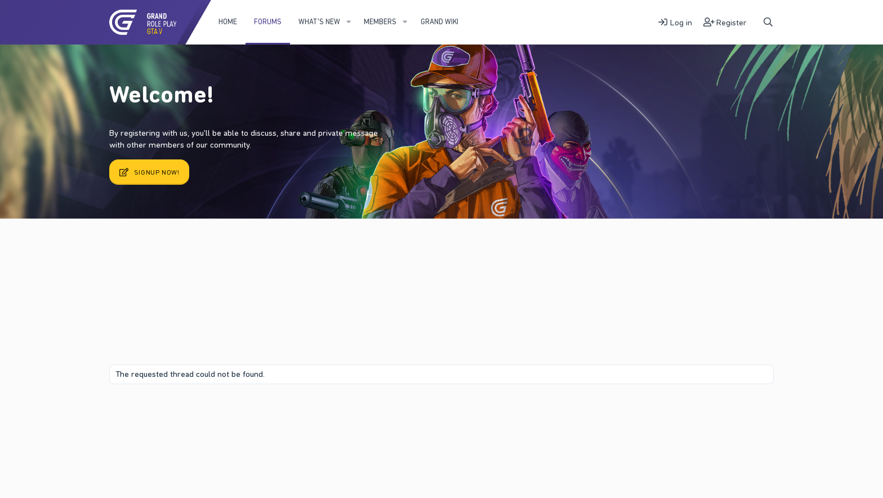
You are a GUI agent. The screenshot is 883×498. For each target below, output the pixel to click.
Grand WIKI (439, 21)
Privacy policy (265, 412)
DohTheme (756, 421)
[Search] (768, 22)
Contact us (159, 412)
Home (227, 21)
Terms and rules (210, 412)
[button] (348, 22)
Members (380, 21)
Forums (268, 21)
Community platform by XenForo (679, 412)
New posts (148, 247)
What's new (319, 21)
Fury (123, 412)
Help (302, 412)
